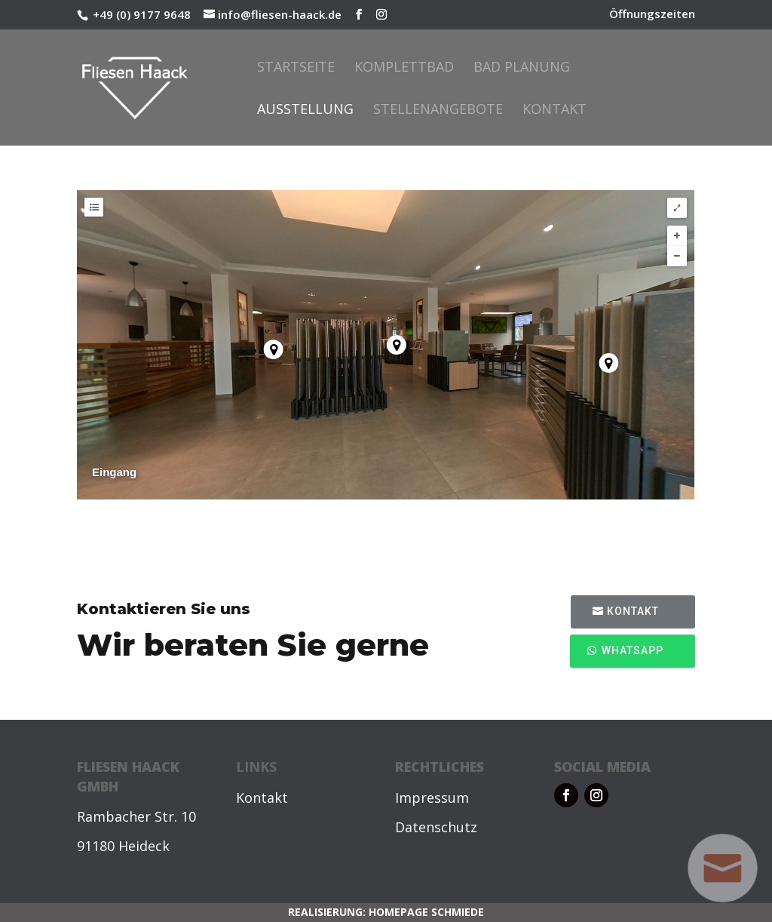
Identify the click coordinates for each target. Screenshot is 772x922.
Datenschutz (436, 827)
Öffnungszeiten (652, 14)
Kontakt (554, 110)
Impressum (432, 797)
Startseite (296, 68)
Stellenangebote (438, 110)
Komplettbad (404, 68)
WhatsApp (632, 650)
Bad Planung (521, 68)
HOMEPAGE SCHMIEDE (426, 912)
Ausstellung (305, 110)
